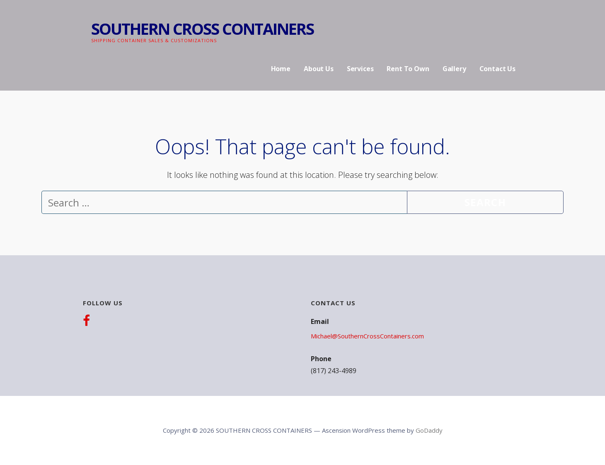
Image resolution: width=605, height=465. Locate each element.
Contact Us (497, 68)
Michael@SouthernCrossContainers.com (367, 336)
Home (280, 68)
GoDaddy (429, 430)
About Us (319, 68)
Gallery (454, 68)
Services (360, 68)
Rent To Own (408, 68)
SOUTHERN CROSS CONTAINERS (202, 28)
